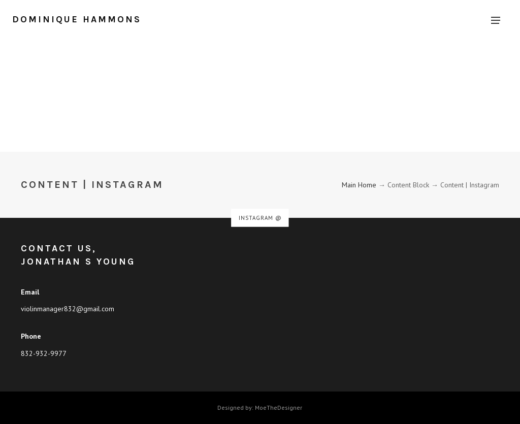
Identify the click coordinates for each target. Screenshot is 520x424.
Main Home (359, 184)
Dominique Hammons (76, 19)
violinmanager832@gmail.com (67, 308)
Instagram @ (260, 217)
